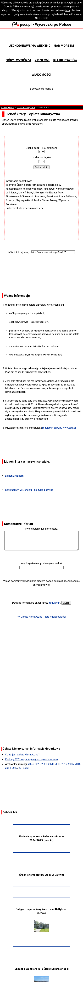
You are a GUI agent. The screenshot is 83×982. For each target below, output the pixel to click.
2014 (8, 767)
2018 (57, 764)
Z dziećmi (42, 60)
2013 (14, 767)
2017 (64, 764)
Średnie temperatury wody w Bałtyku (41, 874)
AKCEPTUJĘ (41, 18)
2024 (31, 764)
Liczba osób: (33, 147)
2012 (21, 767)
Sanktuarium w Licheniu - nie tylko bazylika (29, 489)
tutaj (67, 10)
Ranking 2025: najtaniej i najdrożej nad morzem (31, 759)
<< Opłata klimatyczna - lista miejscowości (41, 616)
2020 (51, 764)
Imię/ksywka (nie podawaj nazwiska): (41, 563)
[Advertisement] (41, 220)
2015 (77, 764)
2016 (71, 764)
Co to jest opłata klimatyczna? (22, 754)
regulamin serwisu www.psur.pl (59, 427)
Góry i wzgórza (18, 60)
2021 (44, 764)
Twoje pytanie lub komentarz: (41, 528)
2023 (37, 764)
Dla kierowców (65, 60)
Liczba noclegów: (41, 157)
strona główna (7, 107)
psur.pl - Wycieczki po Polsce (41, 24)
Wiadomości (41, 74)
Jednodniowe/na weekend (29, 45)
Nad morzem (64, 45)
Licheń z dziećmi (14, 475)
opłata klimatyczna (26, 107)
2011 (28, 767)
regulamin (54, 602)
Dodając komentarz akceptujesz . (36, 602)
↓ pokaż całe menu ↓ (41, 88)
